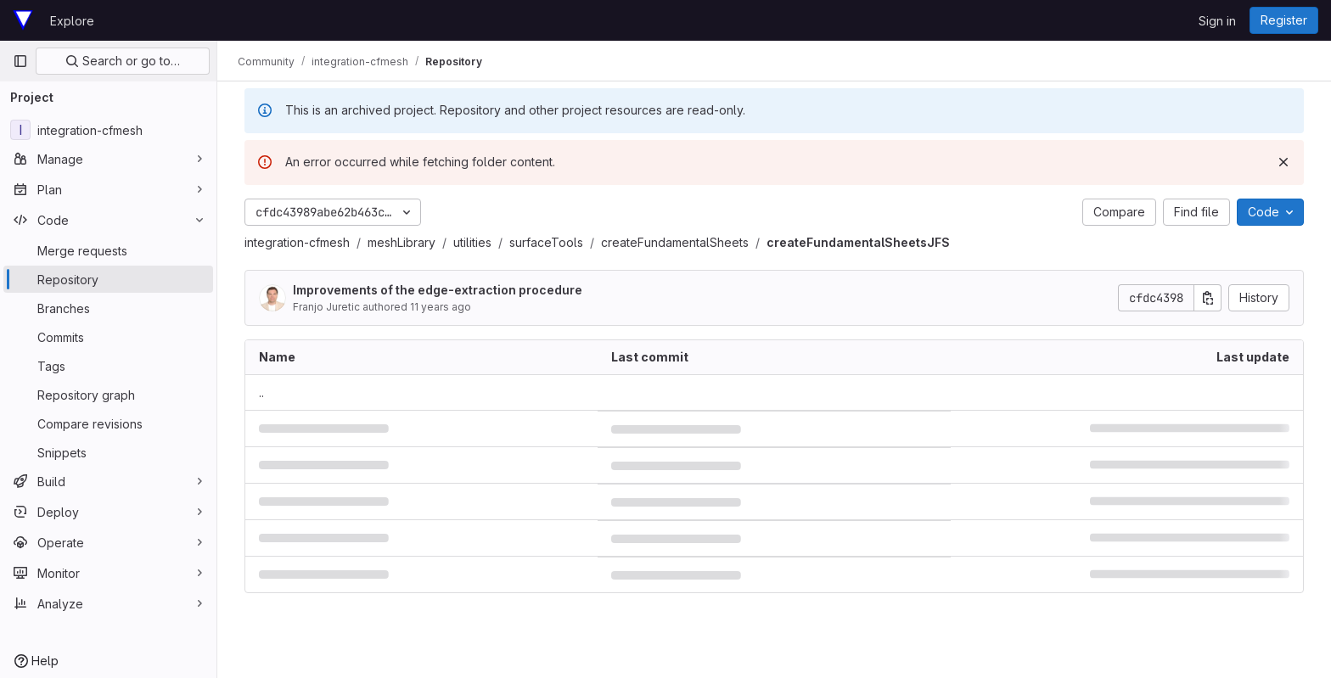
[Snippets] (108, 452)
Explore (72, 21)
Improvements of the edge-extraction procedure (437, 290)
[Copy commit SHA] (1207, 297)
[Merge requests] (108, 250)
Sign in (1217, 21)
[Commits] (108, 336)
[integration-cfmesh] (108, 129)
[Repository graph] (108, 394)
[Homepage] (23, 20)
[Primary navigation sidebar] (20, 61)
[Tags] (108, 365)
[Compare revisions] (108, 423)
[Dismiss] (1283, 162)
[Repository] (108, 279)
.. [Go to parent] (261, 392)
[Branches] (108, 308)
